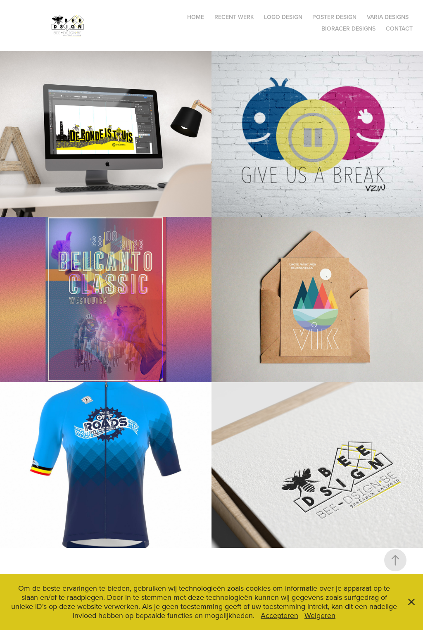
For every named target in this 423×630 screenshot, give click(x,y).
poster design (334, 17)
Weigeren (319, 615)
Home (195, 17)
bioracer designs (348, 28)
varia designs (388, 17)
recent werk (234, 17)
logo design (283, 17)
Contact (399, 28)
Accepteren (279, 615)
